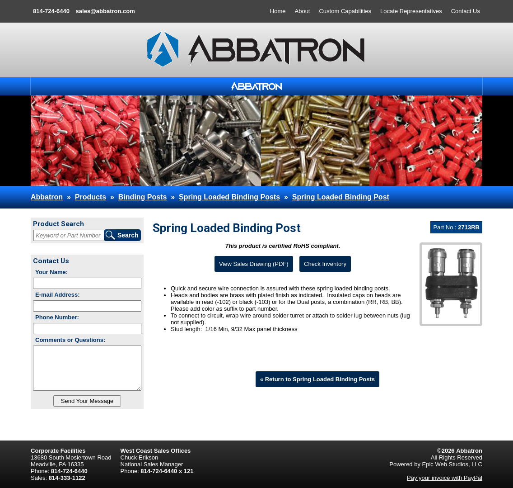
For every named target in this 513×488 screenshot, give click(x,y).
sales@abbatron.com (105, 11)
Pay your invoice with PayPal (444, 477)
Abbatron (47, 197)
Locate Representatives (411, 11)
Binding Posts (142, 197)
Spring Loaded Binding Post (340, 197)
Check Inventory (325, 264)
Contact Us (465, 11)
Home (278, 11)
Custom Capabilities (345, 11)
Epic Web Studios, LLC (452, 464)
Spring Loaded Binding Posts (229, 197)
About (302, 11)
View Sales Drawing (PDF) (254, 264)
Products (90, 197)
